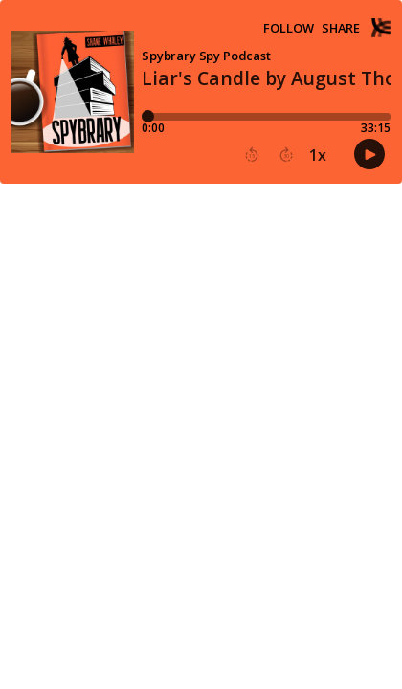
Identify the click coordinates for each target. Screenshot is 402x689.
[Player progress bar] (266, 117)
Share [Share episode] (341, 28)
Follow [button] (288, 28)
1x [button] (317, 155)
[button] (251, 155)
